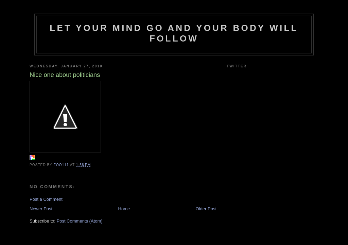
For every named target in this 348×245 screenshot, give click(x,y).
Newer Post (41, 208)
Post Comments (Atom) (80, 221)
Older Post (206, 208)
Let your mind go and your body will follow (174, 33)
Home (124, 208)
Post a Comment (46, 199)
